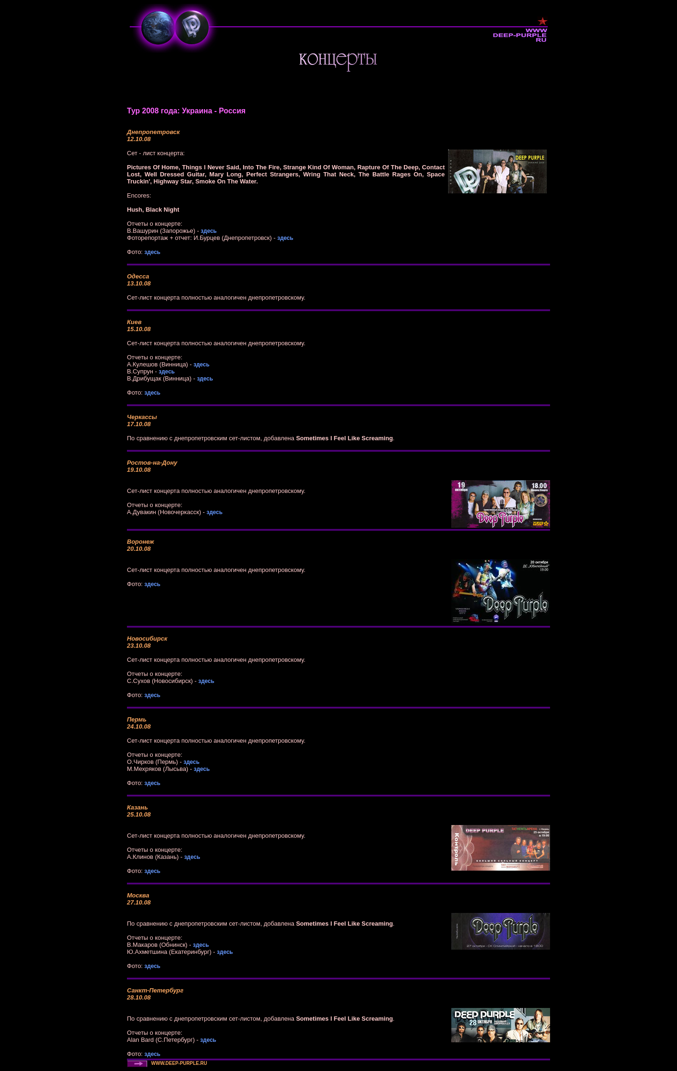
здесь (209, 231)
